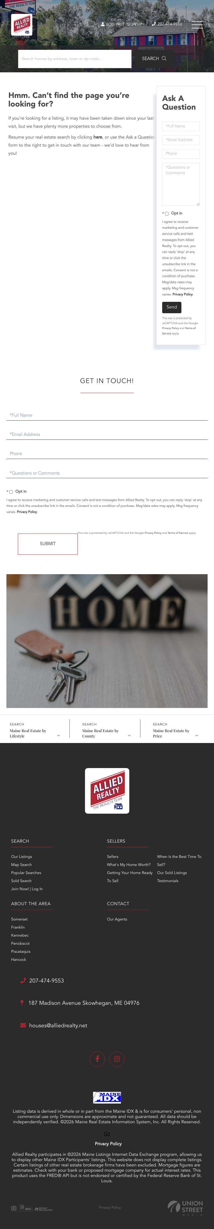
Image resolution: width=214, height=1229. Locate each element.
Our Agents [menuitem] (117, 920)
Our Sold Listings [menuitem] (172, 873)
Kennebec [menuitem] (20, 936)
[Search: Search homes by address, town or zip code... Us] (75, 59)
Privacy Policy (182, 294)
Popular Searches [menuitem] (26, 873)
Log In (110, 25)
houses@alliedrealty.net (53, 1026)
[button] (154, 59)
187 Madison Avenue (80, 1003)
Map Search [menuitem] (21, 865)
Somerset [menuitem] (19, 920)
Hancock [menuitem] (18, 960)
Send (172, 307)
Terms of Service (178, 533)
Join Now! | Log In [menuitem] (27, 889)
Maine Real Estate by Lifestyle (28, 732)
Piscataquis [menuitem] (20, 952)
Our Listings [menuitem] (21, 857)
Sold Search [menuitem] (21, 881)
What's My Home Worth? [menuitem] (129, 865)
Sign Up (134, 25)
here (97, 137)
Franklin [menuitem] (18, 928)
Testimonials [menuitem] (167, 881)
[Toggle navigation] (197, 24)
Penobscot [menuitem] (20, 944)
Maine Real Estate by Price (171, 732)
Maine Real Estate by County (100, 732)
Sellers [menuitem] (112, 857)
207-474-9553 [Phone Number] (167, 24)
